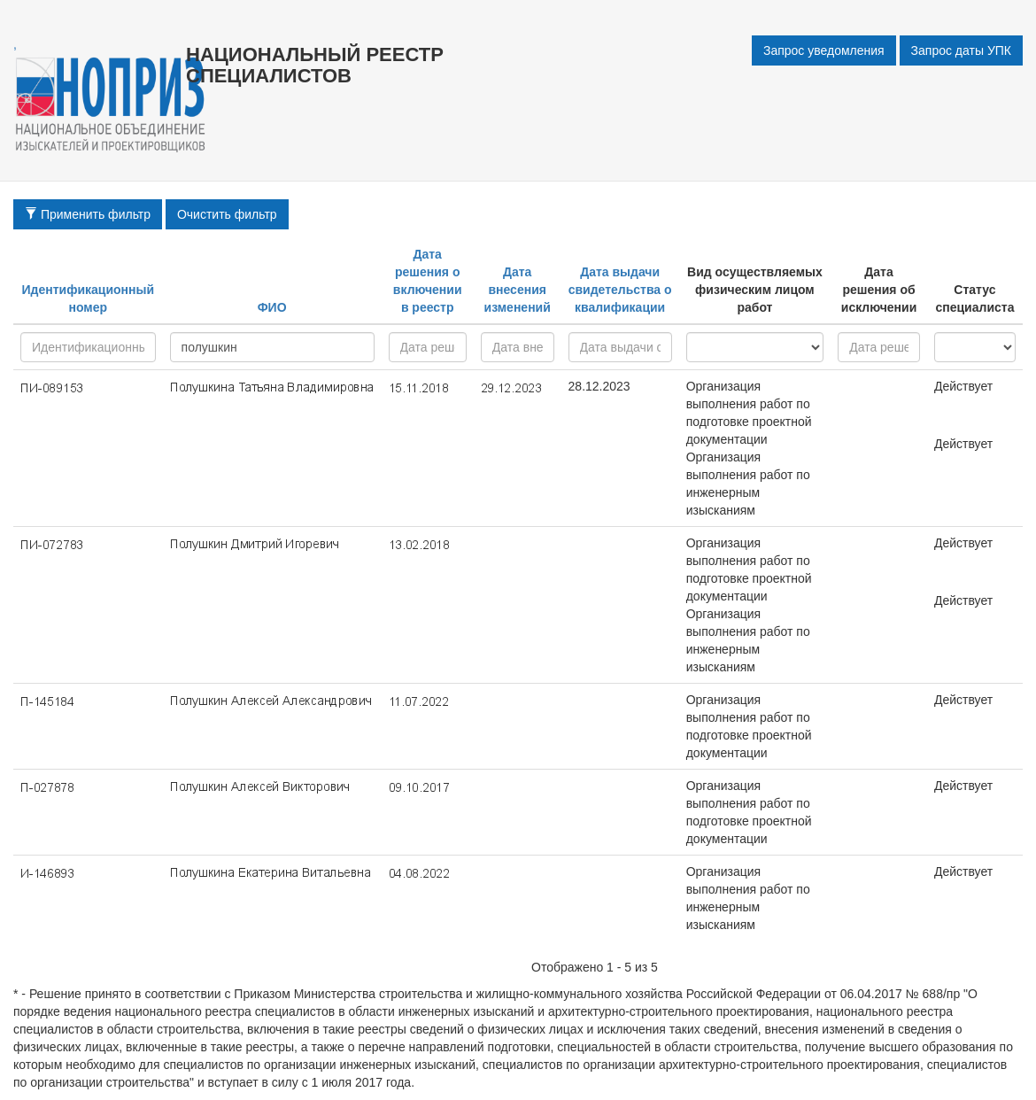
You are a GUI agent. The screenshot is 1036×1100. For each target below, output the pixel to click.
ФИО (272, 307)
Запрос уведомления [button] (824, 50)
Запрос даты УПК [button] (961, 50)
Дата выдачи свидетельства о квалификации (620, 289)
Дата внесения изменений (517, 289)
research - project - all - (755, 347)
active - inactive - (975, 347)
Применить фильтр (88, 214)
